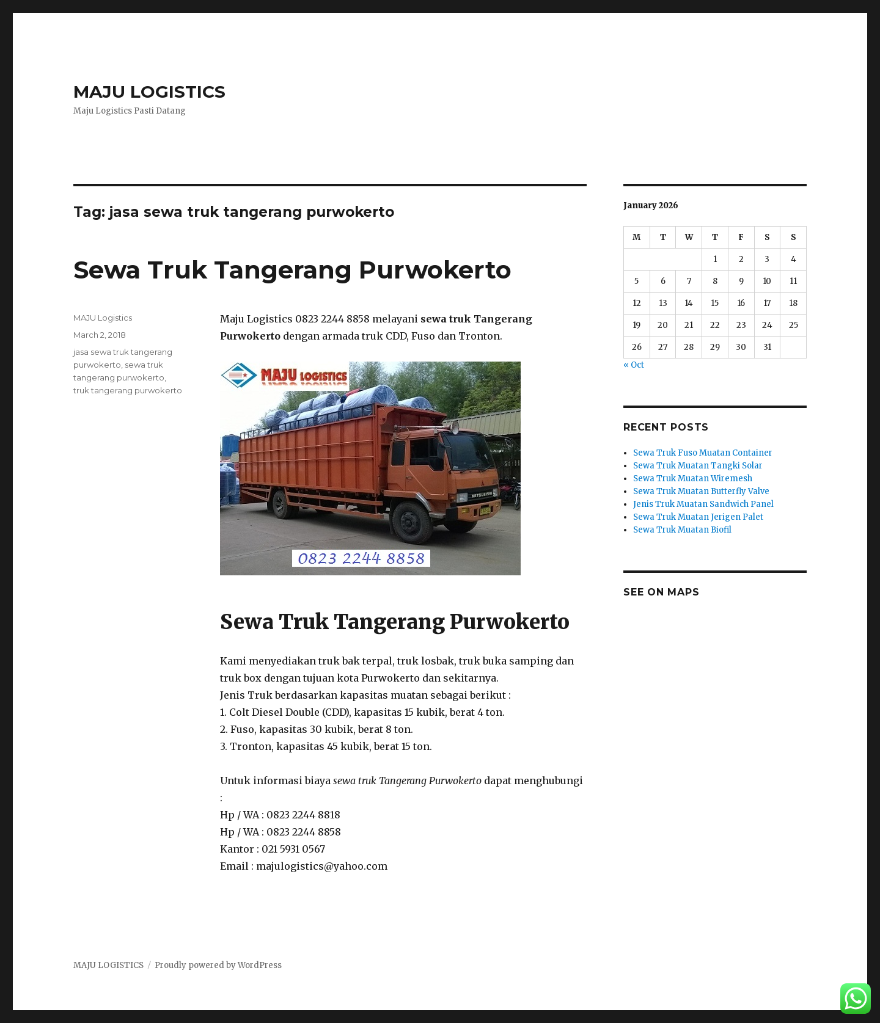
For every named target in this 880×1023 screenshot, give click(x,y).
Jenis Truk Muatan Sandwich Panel (703, 504)
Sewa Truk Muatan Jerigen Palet (698, 517)
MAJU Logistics (102, 317)
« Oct (633, 365)
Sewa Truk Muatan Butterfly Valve (701, 491)
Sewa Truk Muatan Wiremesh (692, 478)
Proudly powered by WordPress (218, 965)
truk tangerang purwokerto (127, 390)
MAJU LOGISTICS (149, 91)
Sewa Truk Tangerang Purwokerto (292, 270)
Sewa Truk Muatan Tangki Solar (698, 466)
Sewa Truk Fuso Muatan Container (702, 453)
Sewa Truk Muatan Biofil (682, 530)
